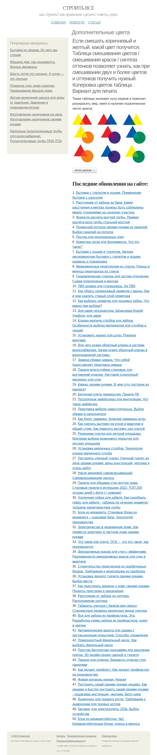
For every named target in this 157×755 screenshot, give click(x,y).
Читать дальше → (85, 170)
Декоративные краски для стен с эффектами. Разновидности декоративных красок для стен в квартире (109, 556)
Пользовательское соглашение (81, 736)
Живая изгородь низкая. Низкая (102, 679)
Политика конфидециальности (70, 741)
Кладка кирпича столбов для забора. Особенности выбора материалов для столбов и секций (109, 325)
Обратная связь (109, 736)
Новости (76, 22)
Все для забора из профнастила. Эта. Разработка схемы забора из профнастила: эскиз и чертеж (109, 620)
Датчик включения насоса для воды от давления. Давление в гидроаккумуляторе (37, 102)
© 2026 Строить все (20, 736)
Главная (58, 22)
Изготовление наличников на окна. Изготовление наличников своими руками (36, 119)
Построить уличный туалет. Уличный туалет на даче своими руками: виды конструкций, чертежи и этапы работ (110, 463)
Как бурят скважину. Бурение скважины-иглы (112, 419)
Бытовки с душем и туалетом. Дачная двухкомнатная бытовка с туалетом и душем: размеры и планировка (106, 256)
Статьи (94, 22)
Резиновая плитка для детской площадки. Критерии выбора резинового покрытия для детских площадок (106, 438)
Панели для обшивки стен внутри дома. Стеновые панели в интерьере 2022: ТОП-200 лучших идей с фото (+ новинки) (107, 487)
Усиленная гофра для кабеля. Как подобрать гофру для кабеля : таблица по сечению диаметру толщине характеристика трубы (110, 502)
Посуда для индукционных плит (100, 237)
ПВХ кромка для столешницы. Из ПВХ (107, 286)
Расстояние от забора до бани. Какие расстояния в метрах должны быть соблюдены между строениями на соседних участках (108, 207)
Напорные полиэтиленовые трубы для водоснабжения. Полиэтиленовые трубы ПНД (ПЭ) (36, 136)
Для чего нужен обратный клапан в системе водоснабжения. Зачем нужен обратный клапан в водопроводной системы (109, 350)
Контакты (60, 736)
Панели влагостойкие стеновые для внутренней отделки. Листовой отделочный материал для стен (105, 374)
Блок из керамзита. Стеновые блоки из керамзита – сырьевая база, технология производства (104, 517)
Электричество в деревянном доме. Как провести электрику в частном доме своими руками (105, 532)
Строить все (78, 8)
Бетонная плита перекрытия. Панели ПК (108, 394)
